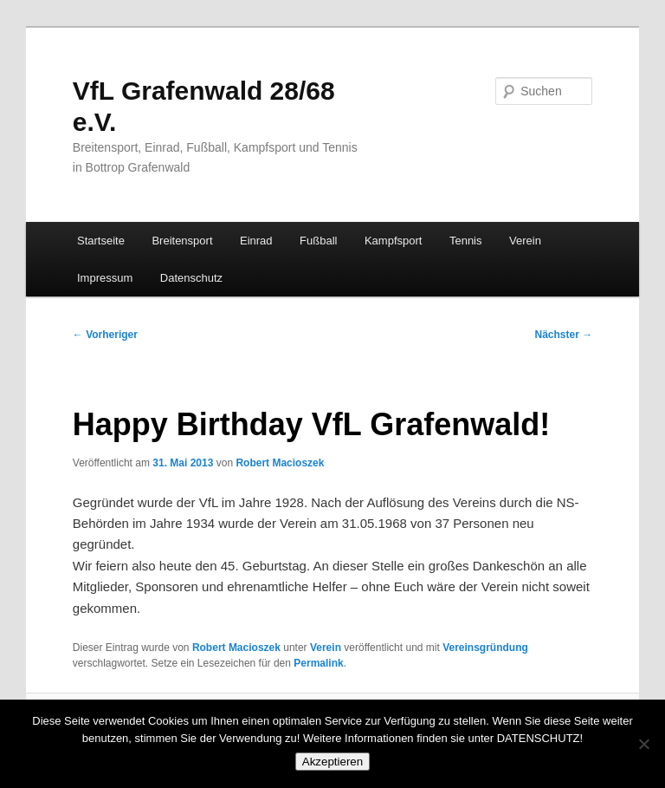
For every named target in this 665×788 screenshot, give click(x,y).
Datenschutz (191, 277)
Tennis (465, 240)
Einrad (256, 240)
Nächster (564, 335)
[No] (643, 743)
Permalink (318, 663)
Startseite (101, 240)
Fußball (318, 240)
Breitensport (182, 240)
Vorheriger (105, 335)
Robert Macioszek (280, 463)
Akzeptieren (332, 761)
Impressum (104, 277)
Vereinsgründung (485, 647)
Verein (525, 240)
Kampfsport (393, 240)
